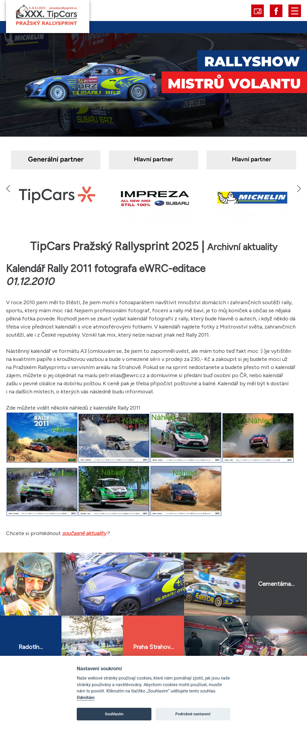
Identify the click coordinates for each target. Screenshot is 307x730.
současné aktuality (84, 533)
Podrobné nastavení (192, 714)
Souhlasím (114, 714)
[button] (299, 188)
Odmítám (85, 697)
